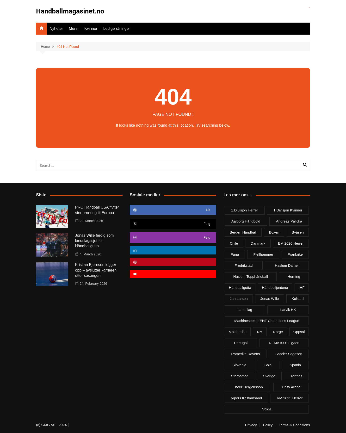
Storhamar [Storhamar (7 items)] (239, 376)
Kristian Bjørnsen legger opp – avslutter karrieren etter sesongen (96, 270)
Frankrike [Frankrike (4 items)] (295, 254)
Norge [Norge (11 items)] (278, 332)
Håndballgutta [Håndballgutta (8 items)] (240, 287)
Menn (73, 28)
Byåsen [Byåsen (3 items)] (298, 232)
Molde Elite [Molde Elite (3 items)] (238, 332)
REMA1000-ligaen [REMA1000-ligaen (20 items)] (284, 343)
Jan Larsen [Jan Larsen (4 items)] (239, 299)
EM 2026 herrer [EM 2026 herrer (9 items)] (291, 243)
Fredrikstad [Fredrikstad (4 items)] (244, 265)
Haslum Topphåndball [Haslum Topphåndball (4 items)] (250, 276)
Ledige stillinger (116, 28)
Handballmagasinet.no (70, 11)
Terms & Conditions (294, 425)
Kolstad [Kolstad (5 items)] (297, 299)
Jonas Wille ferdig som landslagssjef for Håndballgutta (94, 240)
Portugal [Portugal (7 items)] (240, 343)
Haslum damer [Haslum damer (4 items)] (287, 265)
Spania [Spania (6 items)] (295, 365)
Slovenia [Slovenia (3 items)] (240, 365)
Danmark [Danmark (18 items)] (258, 243)
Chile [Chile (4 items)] (234, 243)
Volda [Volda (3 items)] (266, 409)
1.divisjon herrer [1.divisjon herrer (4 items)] (244, 210)
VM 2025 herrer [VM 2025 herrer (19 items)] (290, 398)
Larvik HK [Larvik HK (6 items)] (288, 310)
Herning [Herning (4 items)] (294, 276)
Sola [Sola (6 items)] (268, 365)
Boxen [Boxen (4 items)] (274, 232)
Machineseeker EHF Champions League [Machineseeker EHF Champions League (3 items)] (266, 321)
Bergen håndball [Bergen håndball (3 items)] (243, 232)
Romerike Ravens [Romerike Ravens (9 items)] (245, 354)
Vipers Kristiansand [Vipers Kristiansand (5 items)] (246, 398)
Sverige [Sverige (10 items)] (269, 376)
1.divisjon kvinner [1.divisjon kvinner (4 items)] (287, 210)
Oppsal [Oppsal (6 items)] (299, 332)
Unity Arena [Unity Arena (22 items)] (291, 387)
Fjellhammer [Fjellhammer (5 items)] (263, 254)
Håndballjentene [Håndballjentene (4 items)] (275, 287)
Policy (267, 425)
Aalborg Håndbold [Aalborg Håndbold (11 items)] (245, 221)
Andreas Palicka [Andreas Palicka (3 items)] (289, 221)
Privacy (251, 425)
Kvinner (90, 28)
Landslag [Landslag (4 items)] (245, 310)
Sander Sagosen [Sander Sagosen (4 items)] (288, 354)
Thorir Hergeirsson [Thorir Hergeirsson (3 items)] (248, 387)
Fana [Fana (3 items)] (235, 254)
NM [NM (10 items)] (259, 332)
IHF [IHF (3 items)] (301, 287)
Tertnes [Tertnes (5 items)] (296, 376)
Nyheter (56, 28)
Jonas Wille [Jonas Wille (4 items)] (269, 299)
